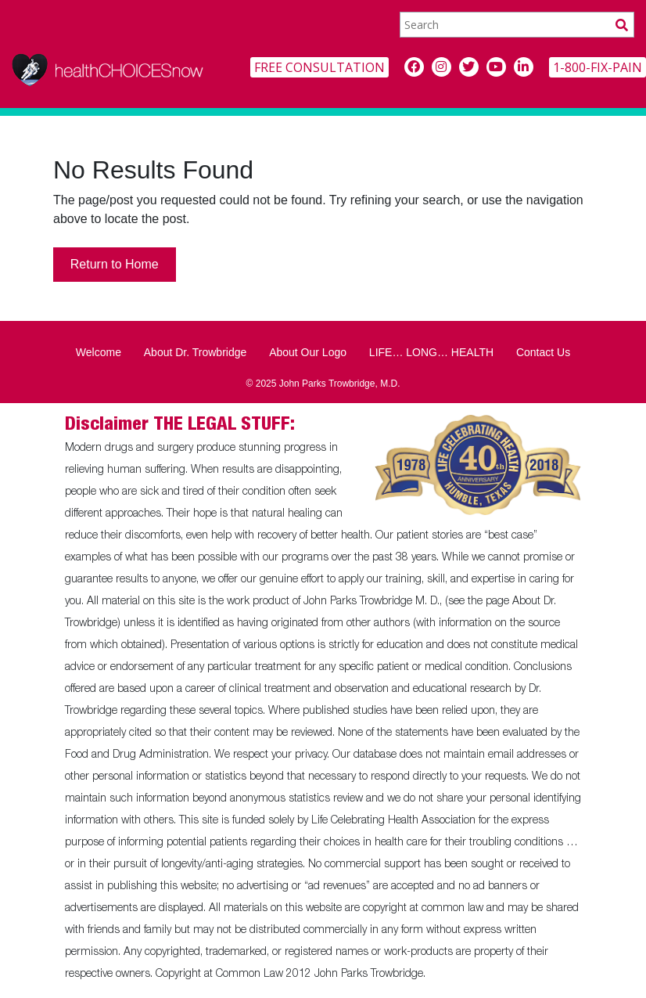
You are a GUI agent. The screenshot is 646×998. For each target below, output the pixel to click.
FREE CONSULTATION (319, 67)
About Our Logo (307, 352)
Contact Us (543, 352)
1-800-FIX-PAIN (597, 67)
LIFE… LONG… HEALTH (431, 352)
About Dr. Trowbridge (195, 352)
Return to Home (114, 264)
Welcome (98, 352)
